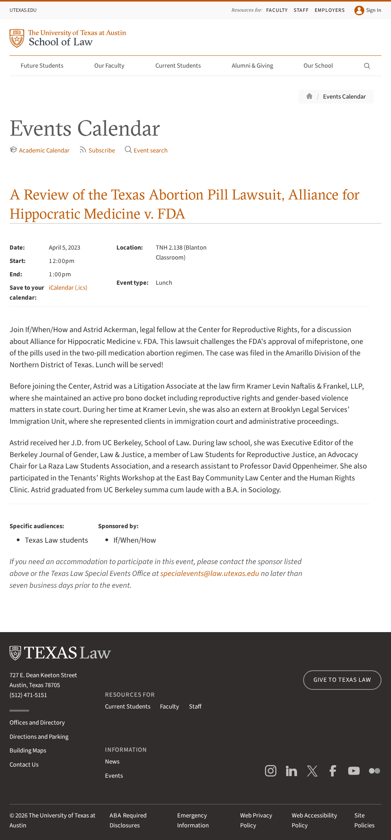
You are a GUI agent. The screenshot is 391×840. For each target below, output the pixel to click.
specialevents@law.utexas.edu (209, 573)
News (112, 761)
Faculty (277, 10)
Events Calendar (344, 96)
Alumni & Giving (257, 65)
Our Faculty (113, 65)
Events (114, 775)
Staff (301, 10)
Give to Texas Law (342, 679)
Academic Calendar (39, 150)
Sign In (367, 10)
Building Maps (28, 750)
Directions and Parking (39, 736)
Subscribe (97, 150)
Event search (146, 150)
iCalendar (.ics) (68, 287)
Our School (323, 65)
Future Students (46, 65)
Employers (330, 10)
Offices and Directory (37, 722)
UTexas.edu (23, 10)
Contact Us (24, 764)
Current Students (182, 65)
